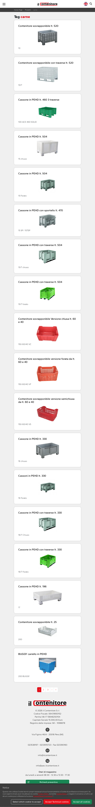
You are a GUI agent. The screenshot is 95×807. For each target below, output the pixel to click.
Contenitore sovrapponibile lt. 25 (37, 622)
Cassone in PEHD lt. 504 (32, 136)
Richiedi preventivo (42, 782)
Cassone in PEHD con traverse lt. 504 (40, 245)
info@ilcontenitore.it (47, 755)
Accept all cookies (81, 802)
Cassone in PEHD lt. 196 (32, 586)
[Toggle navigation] (4, 4)
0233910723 (46, 745)
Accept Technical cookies (57, 802)
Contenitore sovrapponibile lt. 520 (38, 25)
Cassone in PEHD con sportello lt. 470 (40, 210)
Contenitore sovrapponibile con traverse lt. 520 (45, 62)
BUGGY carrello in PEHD (32, 654)
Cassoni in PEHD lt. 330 (32, 475)
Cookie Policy (61, 794)
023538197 (33, 745)
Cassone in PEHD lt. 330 (32, 438)
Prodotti (28, 10)
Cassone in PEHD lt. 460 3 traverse (38, 99)
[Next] (56, 689)
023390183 (62, 745)
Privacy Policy (43, 794)
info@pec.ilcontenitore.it (47, 765)
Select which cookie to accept (27, 802)
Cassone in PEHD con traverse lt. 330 (40, 512)
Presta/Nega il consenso (43, 796)
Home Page (18, 10)
